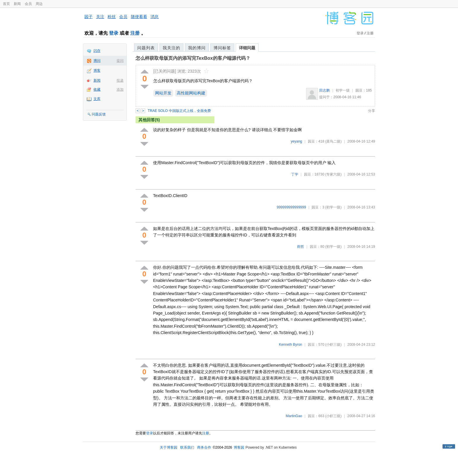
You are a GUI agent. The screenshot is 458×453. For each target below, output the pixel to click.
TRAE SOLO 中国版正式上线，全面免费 (179, 111)
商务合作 (204, 447)
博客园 (239, 447)
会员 (28, 4)
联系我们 (187, 447)
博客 (96, 71)
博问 (96, 61)
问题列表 (146, 47)
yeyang (296, 141)
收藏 (96, 89)
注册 (135, 33)
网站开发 (163, 93)
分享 (371, 111)
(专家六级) (333, 174)
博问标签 (222, 47)
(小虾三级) (333, 345)
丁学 (294, 174)
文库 (96, 99)
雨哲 (300, 247)
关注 (100, 16)
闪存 (96, 51)
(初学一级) (333, 207)
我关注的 (171, 47)
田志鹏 (324, 90)
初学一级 (343, 90)
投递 (120, 80)
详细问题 (247, 47)
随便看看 (139, 16)
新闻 (17, 4)
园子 (88, 16)
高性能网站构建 (191, 93)
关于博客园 (168, 447)
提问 (120, 61)
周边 (39, 4)
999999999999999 (291, 207)
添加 (120, 89)
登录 (113, 33)
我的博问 (197, 47)
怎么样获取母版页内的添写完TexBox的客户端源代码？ (193, 58)
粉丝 (111, 16)
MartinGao (294, 416)
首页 (6, 4)
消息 (154, 16)
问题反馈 (99, 114)
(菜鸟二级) (333, 141)
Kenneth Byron (290, 345)
